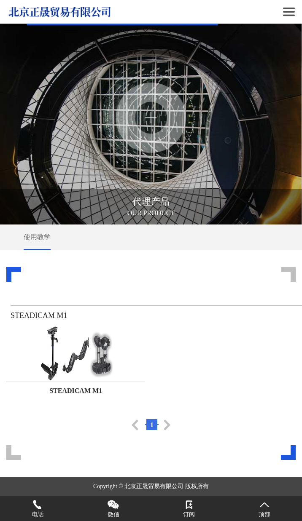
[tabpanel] (151, 124)
